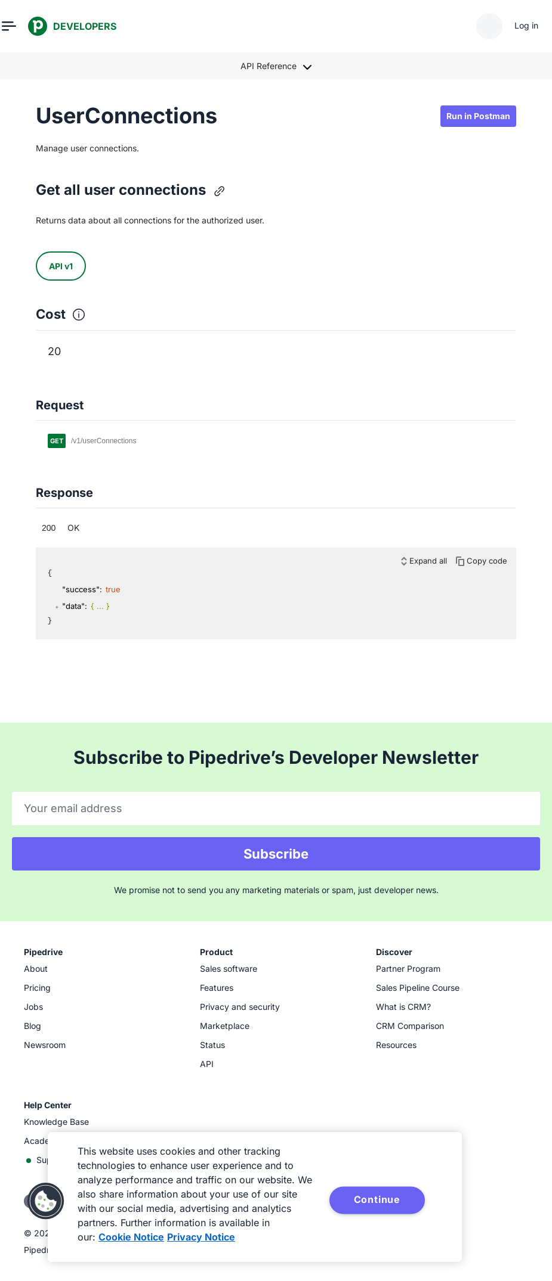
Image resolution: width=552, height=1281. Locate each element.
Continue (377, 1199)
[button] (46, 1201)
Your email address (73, 808)
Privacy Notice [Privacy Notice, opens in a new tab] (201, 1237)
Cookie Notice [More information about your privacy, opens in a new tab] (131, 1237)
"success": (82, 589)
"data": (74, 606)
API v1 (61, 266)
